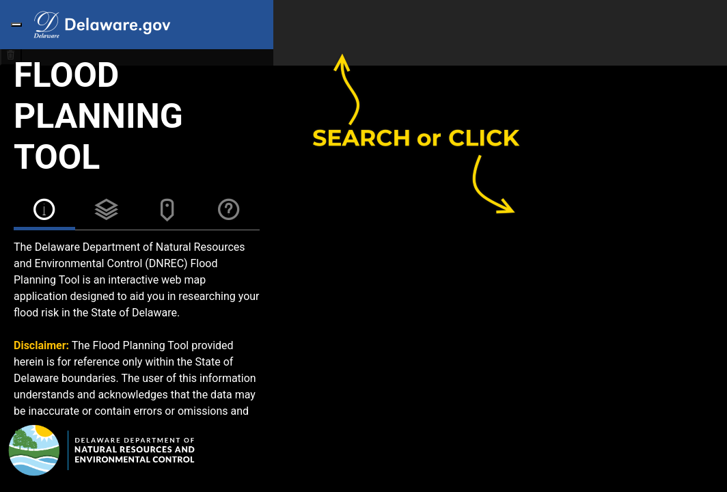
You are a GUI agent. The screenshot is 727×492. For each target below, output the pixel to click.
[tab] (44, 212)
